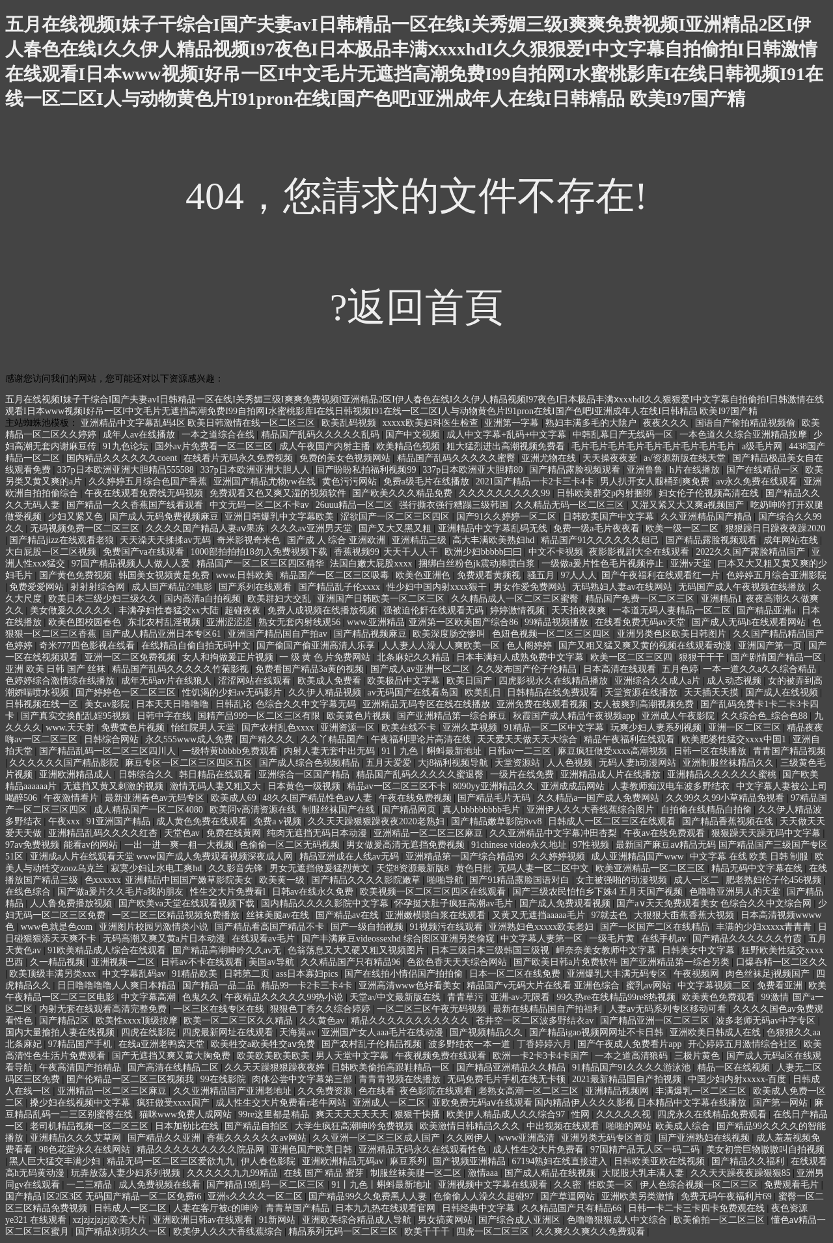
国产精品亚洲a (767, 610)
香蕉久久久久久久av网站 (257, 1138)
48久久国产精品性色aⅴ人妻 (318, 798)
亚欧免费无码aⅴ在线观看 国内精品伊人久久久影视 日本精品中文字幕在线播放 (590, 1103)
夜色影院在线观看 (437, 1091)
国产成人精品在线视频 (551, 1173)
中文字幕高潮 (149, 997)
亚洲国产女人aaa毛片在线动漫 (383, 1032)
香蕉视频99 (356, 552)
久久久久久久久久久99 (506, 493)
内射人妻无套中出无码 (330, 751)
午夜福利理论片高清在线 (422, 739)
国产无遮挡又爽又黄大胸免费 (172, 1056)
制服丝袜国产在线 (339, 810)
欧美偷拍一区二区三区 (720, 1220)
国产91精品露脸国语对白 (520, 880)
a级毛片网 (763, 446)
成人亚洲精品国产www (638, 856)
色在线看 (377, 1091)
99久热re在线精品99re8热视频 (616, 997)
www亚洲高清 (527, 1138)
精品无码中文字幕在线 (758, 868)
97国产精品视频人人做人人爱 (132, 563)
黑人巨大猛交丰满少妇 (56, 1161)
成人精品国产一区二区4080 (150, 810)
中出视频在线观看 (564, 1126)
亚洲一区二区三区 (746, 728)
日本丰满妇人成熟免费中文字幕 (521, 657)
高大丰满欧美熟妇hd (494, 540)
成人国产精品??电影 (173, 587)
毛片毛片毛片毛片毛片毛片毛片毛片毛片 (654, 446)
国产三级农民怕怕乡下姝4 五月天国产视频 (598, 892)
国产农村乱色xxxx (279, 728)
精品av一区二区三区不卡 (398, 786)
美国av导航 (272, 962)
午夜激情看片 (72, 798)
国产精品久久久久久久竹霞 (748, 938)
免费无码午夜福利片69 (727, 1196)
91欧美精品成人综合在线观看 (108, 950)
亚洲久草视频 (471, 728)
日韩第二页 (248, 974)
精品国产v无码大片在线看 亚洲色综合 (544, 985)
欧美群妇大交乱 (280, 599)
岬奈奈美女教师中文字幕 (607, 950)
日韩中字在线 (165, 716)
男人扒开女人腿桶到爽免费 (656, 481)
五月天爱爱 (390, 763)
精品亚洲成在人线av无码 (350, 856)
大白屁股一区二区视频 (52, 552)
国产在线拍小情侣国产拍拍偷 (404, 974)
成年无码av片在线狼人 (167, 681)
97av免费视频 (32, 845)
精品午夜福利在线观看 (630, 739)
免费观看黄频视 (490, 575)
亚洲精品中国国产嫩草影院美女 (190, 880)
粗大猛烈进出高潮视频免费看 (506, 446)
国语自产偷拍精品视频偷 (746, 423)
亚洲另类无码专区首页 (608, 1138)
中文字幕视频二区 (715, 985)
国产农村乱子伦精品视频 (372, 1044)
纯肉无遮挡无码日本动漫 (318, 833)
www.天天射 (71, 728)
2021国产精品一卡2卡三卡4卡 (536, 481)
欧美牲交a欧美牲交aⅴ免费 (264, 1044)
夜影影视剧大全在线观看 (640, 552)
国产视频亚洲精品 (470, 1161)
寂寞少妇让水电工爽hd (157, 868)
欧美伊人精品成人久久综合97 (506, 1114)
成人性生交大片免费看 (539, 1149)
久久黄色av (323, 1021)
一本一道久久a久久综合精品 (761, 669)
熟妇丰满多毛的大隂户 (592, 423)
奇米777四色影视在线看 (88, 645)
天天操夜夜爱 (611, 458)
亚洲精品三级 (420, 540)
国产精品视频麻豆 (371, 634)
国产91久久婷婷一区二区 (507, 517)
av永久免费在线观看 (758, 481)
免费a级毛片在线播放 (427, 481)
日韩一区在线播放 (711, 751)
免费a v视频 (278, 821)
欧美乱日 (484, 692)
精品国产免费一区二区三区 (641, 599)
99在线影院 (224, 1079)
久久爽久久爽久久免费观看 (592, 1231)
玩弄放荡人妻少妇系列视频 (127, 1173)
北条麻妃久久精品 (414, 657)
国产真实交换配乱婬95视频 (77, 716)
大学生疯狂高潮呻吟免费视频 (355, 1126)
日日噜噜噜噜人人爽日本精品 (117, 985)
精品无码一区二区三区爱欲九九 (172, 1161)
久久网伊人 (470, 1138)
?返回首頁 (417, 307)
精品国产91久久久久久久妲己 (601, 540)
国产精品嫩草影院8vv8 (498, 821)
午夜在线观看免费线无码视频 (145, 493)
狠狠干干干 (703, 657)
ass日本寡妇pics (308, 974)
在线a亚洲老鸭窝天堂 (162, 1044)
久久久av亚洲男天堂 (313, 528)
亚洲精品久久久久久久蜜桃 (723, 774)
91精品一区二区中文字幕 (555, 728)
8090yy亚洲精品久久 (495, 786)
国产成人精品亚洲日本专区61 (163, 634)
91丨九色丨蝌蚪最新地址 (432, 751)
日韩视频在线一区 (43, 704)
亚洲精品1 (721, 599)
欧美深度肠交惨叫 (450, 634)
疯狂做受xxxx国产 (174, 1103)
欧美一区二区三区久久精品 (239, 1021)
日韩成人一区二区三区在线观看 (613, 821)
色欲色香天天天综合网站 (458, 962)
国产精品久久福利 (749, 1161)
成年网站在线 (792, 540)
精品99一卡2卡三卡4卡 (308, 985)
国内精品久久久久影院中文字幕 (326, 903)
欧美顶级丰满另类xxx (53, 974)
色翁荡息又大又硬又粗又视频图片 (357, 950)
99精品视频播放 (558, 622)
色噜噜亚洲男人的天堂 (736, 892)
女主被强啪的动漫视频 (623, 880)
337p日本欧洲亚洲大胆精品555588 (127, 470)
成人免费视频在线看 (160, 1185)
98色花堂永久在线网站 (86, 1149)
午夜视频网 (698, 974)
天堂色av (183, 833)
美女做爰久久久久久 (72, 610)
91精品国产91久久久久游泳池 (632, 1067)
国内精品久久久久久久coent (123, 458)
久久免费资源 (326, 1091)
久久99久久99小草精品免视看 (726, 798)
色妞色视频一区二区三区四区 (552, 634)
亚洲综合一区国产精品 (305, 774)
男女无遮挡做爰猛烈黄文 (320, 868)
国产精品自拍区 (258, 1126)
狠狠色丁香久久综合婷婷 (321, 1009)
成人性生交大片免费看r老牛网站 (281, 1103)
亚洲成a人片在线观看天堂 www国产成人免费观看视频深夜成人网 (162, 856)
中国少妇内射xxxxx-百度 (738, 1079)
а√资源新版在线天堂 (686, 458)
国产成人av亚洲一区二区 (421, 669)
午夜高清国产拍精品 (81, 1067)
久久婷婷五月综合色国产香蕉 (149, 481)
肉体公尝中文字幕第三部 (303, 1079)
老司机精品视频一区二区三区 (90, 1126)
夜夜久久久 (667, 423)
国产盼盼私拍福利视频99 (367, 470)
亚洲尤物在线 (550, 458)
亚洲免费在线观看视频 (543, 704)
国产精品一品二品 (220, 985)
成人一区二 (698, 880)
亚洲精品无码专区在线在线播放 (427, 704)
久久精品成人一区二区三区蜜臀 (516, 599)
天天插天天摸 (712, 692)
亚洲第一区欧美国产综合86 (465, 622)
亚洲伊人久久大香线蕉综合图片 (591, 810)
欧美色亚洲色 (424, 575)
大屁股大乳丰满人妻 (644, 1173)
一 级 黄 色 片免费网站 (326, 657)
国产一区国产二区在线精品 (656, 927)
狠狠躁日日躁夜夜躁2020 (775, 528)
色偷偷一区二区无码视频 (290, 845)
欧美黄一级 (283, 880)
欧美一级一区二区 (683, 528)
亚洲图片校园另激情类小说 (155, 927)
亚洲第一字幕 (512, 423)
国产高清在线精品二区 (174, 1067)
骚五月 (542, 575)
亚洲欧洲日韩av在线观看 (204, 1220)
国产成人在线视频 (783, 692)
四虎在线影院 (149, 1032)
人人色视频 (571, 763)
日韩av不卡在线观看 (203, 962)
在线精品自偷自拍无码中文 (197, 645)
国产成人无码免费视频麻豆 (165, 517)
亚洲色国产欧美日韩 (312, 1149)
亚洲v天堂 (692, 563)
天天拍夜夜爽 (579, 610)
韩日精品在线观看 (216, 774)
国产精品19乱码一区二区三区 (266, 1185)
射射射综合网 (99, 587)
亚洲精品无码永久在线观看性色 (424, 1149)
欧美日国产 (470, 681)
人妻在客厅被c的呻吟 (217, 1208)
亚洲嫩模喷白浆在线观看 (436, 915)
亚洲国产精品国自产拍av (279, 634)
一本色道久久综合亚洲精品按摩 (744, 435)
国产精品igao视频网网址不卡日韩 (597, 1032)
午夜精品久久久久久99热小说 (285, 997)
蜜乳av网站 (650, 985)
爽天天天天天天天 (353, 1114)
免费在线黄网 (235, 833)
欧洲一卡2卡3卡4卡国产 (542, 1056)
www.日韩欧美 (245, 575)
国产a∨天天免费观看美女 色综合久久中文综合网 (714, 903)
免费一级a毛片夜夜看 (597, 528)
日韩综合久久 (147, 774)
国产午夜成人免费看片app (630, 1044)
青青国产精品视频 (789, 751)
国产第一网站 (781, 1103)
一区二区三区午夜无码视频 (433, 1009)
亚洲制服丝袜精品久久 (729, 763)
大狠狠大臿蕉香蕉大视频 (685, 915)
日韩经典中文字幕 (479, 1208)
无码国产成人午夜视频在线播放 (743, 587)
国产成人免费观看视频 (566, 903)
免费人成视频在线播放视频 (323, 610)
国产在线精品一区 (764, 470)
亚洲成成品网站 (574, 786)
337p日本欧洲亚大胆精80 (473, 470)
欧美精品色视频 (409, 446)
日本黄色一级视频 (305, 786)
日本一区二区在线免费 (516, 974)
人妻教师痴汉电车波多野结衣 (671, 786)
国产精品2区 (65, 1021)
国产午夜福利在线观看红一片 (661, 575)
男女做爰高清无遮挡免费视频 (406, 845)
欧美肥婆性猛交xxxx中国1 (735, 739)
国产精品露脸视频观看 (576, 470)
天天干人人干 (412, 552)
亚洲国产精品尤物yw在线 (265, 481)
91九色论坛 (127, 446)
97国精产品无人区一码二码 (646, 1149)
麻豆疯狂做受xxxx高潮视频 (614, 751)
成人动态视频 (735, 681)
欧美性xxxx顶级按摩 (138, 1021)
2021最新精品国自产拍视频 (628, 1079)
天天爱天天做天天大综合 (528, 739)
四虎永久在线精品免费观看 (713, 1114)
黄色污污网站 (350, 481)
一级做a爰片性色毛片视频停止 (603, 563)
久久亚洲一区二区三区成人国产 (377, 1138)
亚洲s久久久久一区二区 (256, 1196)
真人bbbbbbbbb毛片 (483, 810)
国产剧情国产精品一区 (778, 657)
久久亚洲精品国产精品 (707, 517)
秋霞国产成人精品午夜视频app (575, 716)
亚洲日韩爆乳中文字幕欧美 (280, 517)
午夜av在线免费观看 (665, 833)
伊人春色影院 (269, 1161)
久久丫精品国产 (334, 739)
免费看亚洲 (781, 985)
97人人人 (578, 575)
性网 (581, 1114)
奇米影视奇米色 (250, 540)
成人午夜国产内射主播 (326, 446)
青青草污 (466, 997)
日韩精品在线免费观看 (554, 692)
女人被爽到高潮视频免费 (645, 704)
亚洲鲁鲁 (646, 470)
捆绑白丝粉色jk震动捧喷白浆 (477, 563)
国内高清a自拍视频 (203, 599)
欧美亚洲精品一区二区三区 (651, 868)
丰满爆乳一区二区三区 (702, 1091)
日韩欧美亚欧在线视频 (660, 1161)
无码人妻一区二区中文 (545, 868)
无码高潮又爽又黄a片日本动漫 (165, 938)
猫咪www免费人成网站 (186, 1114)
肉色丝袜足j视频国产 (769, 974)
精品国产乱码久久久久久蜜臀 (457, 458)
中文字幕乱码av (135, 974)
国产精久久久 (268, 739)
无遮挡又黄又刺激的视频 (114, 786)
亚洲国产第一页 (771, 645)
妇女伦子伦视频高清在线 (710, 493)
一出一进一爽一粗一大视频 (180, 845)
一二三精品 (90, 1185)
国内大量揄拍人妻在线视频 (61, 1032)
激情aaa (484, 1173)
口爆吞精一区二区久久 (781, 962)
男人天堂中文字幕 (353, 1056)
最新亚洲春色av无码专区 (156, 798)
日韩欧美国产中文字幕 (610, 517)
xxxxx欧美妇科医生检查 (432, 423)
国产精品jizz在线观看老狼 (62, 540)
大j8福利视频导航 (454, 763)
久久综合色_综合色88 (765, 716)
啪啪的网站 (628, 1126)
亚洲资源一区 (348, 728)
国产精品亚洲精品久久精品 (512, 1067)
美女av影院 (108, 704)
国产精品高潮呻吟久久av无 (228, 950)
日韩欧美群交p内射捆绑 (605, 493)
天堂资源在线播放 (642, 692)
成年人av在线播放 (140, 435)
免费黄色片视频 (134, 728)
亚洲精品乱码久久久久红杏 (104, 833)
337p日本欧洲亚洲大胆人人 (256, 470)
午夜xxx (65, 821)
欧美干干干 (428, 1231)
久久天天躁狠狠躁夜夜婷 (276, 1067)
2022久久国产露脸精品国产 (752, 552)
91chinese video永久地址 (520, 845)
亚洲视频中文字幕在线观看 (494, 1185)
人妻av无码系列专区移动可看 (668, 1009)
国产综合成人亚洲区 (520, 1220)
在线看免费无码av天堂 (641, 622)
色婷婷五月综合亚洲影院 (776, 575)
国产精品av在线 (348, 915)
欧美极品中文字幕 (405, 681)
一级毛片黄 (613, 938)
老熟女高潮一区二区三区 (529, 1091)
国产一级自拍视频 (368, 927)
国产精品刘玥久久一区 (122, 1231)
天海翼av (298, 1032)
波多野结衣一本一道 (470, 1044)
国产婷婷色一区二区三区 (126, 692)
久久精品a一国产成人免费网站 (599, 798)
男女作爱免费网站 (531, 587)
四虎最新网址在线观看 (229, 1032)
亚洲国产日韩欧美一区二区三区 (382, 599)
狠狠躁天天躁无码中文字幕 (767, 833)
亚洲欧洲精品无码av (344, 1161)
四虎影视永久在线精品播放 (554, 681)
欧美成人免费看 (330, 681)
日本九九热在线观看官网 (386, 1208)
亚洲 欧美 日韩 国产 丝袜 (56, 669)
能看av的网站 (92, 845)
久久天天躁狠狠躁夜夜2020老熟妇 (377, 821)
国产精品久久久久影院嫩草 (367, 880)
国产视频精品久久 (487, 1032)
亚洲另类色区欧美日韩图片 (673, 634)
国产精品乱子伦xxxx (340, 587)
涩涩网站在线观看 (256, 681)
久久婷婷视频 (559, 856)
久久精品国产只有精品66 (572, 1208)
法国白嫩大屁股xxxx (372, 563)
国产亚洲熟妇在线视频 (705, 1138)
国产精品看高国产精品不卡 (271, 927)
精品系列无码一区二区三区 (344, 1231)
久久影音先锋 (237, 868)
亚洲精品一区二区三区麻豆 (429, 833)
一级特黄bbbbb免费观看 (231, 751)
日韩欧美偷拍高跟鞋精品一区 (391, 1067)
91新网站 (278, 1220)
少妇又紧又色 (76, 517)
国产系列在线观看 (256, 587)
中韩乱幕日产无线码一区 (624, 435)
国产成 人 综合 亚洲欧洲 (337, 540)
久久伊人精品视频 (326, 692)
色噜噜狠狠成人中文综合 (618, 1220)
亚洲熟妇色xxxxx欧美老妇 (542, 927)
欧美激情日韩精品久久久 (471, 1126)
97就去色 (610, 915)
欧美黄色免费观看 (720, 997)
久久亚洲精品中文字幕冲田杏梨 (554, 833)
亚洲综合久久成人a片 (658, 681)
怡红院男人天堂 (204, 728)
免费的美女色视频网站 (346, 458)
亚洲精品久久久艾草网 (77, 1138)
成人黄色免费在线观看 (203, 821)
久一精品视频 (58, 962)
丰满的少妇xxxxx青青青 (765, 927)
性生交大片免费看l (228, 892)
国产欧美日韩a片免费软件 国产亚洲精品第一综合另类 (622, 962)
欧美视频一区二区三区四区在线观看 (434, 892)
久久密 (569, 1185)
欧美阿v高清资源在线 (254, 810)
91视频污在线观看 (447, 927)
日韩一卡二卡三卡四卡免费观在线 (697, 1208)
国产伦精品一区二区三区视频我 (131, 1079)
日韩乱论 (233, 704)
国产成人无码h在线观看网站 (750, 622)
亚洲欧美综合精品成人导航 (358, 1220)
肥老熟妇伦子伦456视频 (775, 880)
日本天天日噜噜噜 (174, 704)
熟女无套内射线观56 (300, 622)
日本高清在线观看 (621, 669)
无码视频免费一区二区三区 (86, 528)
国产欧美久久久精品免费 (403, 493)
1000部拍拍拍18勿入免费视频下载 (260, 552)
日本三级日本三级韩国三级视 (491, 950)
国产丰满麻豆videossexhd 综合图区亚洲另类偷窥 (399, 938)
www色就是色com (58, 927)
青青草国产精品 (299, 1208)
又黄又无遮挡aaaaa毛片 (540, 915)
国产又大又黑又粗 (396, 528)
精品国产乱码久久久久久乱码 (321, 435)
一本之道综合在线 (219, 435)
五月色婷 (680, 669)
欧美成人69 (235, 798)
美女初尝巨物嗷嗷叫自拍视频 (765, 1149)
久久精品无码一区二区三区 (571, 505)
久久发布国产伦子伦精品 (527, 669)
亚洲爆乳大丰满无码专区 (618, 974)
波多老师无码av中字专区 (767, 1021)
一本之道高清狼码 (632, 1056)
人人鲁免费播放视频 (72, 903)
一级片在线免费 (523, 774)
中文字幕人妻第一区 (542, 938)
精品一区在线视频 (734, 1067)
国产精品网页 (410, 810)
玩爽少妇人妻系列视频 (657, 728)
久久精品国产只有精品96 (352, 962)
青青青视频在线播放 (401, 1079)
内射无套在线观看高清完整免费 (104, 1009)
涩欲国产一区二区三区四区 (396, 517)
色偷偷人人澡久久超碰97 (484, 1196)
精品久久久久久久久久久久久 (411, 1021)
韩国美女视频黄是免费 (165, 575)
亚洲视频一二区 (124, 962)
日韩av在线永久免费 (314, 892)
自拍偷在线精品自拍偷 (707, 810)
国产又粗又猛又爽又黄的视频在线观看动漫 (646, 645)
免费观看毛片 (792, 1185)
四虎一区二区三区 (494, 1231)
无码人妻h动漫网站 (639, 763)
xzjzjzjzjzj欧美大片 (111, 1220)
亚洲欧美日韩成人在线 (716, 1032)
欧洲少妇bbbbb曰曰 (484, 552)
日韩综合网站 (112, 739)
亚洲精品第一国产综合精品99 (465, 856)
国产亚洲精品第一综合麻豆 (453, 716)
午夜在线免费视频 (416, 798)
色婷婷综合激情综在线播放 (61, 681)
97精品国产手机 (81, 1044)
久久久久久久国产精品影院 (65, 763)
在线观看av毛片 (264, 938)
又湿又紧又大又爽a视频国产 (688, 505)
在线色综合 (29, 892)
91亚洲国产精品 (120, 821)
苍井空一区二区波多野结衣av (536, 1021)
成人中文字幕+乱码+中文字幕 (507, 435)
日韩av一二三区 (521, 751)
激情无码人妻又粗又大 (217, 786)
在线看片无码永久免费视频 (239, 458)
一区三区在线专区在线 (220, 1009)
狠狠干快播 (418, 1114)
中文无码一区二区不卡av (261, 505)
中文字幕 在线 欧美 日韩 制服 (750, 856)
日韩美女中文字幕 (699, 950)
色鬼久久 (201, 997)
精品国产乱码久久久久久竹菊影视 (181, 669)
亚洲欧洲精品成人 (77, 774)
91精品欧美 (196, 974)
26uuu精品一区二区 (356, 505)
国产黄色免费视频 (77, 575)
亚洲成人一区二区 (390, 1103)
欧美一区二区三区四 (632, 657)
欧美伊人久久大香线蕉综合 (229, 1231)
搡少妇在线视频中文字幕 (81, 1103)
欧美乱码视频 (350, 423)
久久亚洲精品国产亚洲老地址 (233, 1091)
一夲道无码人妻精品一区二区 (672, 610)
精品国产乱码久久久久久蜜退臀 (421, 774)
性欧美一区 (612, 1185)
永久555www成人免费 (190, 739)
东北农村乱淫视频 (165, 622)
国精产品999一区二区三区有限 (260, 716)
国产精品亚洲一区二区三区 (656, 1021)
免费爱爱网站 (37, 587)
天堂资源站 (519, 763)
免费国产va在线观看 (145, 552)
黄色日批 (475, 868)
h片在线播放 (696, 470)
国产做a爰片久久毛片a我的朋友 (121, 892)
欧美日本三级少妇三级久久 (104, 599)
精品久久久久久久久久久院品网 (202, 1149)
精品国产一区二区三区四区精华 (262, 563)
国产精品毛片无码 (495, 798)
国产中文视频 (414, 435)
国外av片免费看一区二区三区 (215, 446)
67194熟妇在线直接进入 (561, 1161)
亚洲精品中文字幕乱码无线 (494, 528)
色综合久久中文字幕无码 (307, 704)
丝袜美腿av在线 (279, 915)
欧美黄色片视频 (360, 716)
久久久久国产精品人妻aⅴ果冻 (206, 528)
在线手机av (665, 938)
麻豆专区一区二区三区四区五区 (190, 763)
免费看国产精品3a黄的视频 (310, 669)
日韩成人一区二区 (131, 1208)
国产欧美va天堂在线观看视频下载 (187, 903)
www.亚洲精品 (376, 622)
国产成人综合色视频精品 (310, 763)
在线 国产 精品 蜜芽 (325, 1173)
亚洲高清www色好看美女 (411, 985)
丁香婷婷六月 (545, 1044)
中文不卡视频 (557, 552)
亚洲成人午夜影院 (679, 716)
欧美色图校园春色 (86, 622)
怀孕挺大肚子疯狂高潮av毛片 (454, 903)
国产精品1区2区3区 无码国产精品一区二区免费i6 (104, 1196)
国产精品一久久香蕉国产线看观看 (136, 505)
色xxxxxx (103, 880)
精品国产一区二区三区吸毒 (336, 575)
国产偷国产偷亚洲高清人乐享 (316, 645)
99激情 (775, 997)
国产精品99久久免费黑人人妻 (369, 1196)
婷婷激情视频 (518, 610)
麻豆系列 (409, 1161)
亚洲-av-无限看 (521, 997)
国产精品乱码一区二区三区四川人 (108, 751)
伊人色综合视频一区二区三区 (700, 1185)
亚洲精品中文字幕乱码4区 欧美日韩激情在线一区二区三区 (199, 423)
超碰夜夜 (244, 610)
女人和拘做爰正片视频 (229, 657)
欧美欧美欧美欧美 (274, 1056)
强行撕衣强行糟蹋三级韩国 (455, 505)
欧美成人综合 (684, 1126)
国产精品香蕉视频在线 (729, 821)
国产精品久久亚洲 (165, 1138)
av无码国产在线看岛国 (413, 692)
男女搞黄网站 (446, 1220)
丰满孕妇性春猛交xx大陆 (169, 610)
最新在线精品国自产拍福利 (549, 1009)
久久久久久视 (624, 1114)
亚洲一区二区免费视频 (131, 657)
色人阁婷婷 (530, 645)
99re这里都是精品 (274, 1114)
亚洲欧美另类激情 (639, 1196)
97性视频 (592, 845)
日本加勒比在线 (188, 1126)
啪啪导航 (446, 880)
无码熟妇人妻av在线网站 (623, 587)
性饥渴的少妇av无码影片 (233, 692)
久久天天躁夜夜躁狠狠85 (741, 1173)
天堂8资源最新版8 (414, 868)
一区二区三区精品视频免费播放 (177, 915)
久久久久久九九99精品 (233, 1173)
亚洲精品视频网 (618, 1091)
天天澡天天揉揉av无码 (166, 540)
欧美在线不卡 (410, 728)
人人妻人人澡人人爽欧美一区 (441, 645)
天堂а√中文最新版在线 (396, 997)
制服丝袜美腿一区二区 (417, 1173)
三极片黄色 (698, 1056)
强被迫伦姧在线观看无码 (434, 610)
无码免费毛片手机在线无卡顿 (507, 1079)
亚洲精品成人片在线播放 (611, 774)
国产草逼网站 (568, 1196)
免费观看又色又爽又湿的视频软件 (279, 493)
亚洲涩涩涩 (230, 622)
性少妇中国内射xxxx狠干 (438, 587)
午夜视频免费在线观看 (442, 1056)
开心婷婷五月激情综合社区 (744, 1044)
